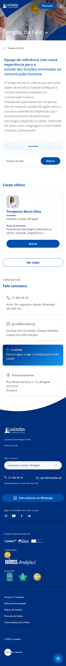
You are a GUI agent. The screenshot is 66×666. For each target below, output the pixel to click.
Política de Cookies (13, 609)
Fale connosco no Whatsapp (36, 498)
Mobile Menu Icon (61, 6)
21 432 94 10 (15, 477)
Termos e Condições (14, 597)
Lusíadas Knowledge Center (17, 439)
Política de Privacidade (15, 603)
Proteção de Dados (13, 616)
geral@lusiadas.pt (51, 477)
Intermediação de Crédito (17, 622)
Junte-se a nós (11, 445)
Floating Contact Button (59, 659)
